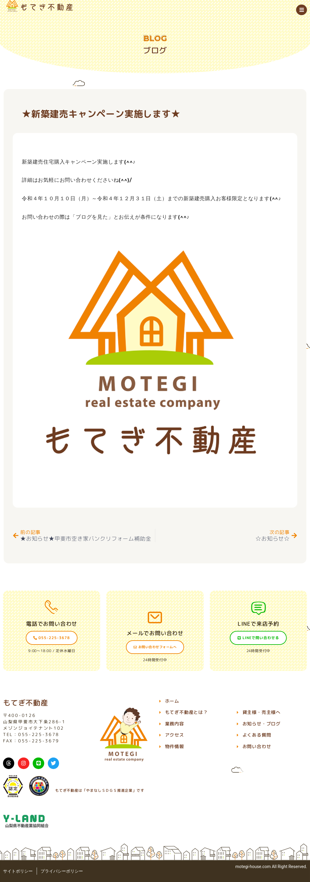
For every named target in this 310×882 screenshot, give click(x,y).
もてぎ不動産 (25, 703)
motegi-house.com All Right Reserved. (271, 866)
